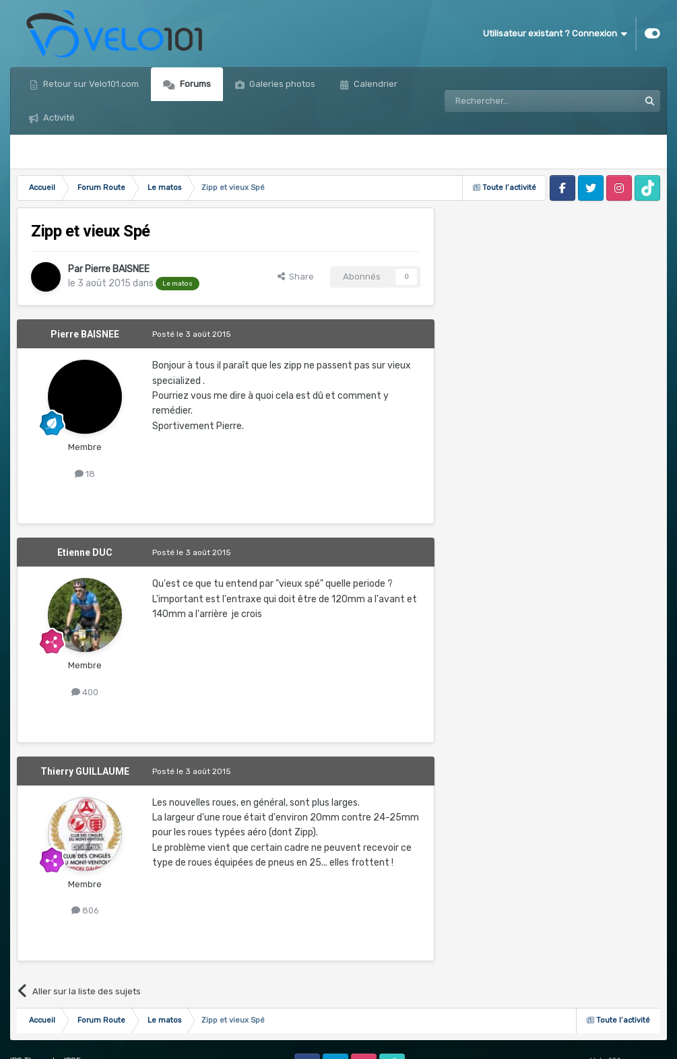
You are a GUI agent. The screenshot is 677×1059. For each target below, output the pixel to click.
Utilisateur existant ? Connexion (555, 34)
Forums (194, 84)
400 (84, 692)
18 (85, 474)
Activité (58, 118)
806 (85, 910)
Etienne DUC (84, 552)
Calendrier (374, 84)
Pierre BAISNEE (117, 269)
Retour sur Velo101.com (90, 84)
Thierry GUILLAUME (84, 771)
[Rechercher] (513, 101)
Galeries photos (281, 84)
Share (296, 276)
